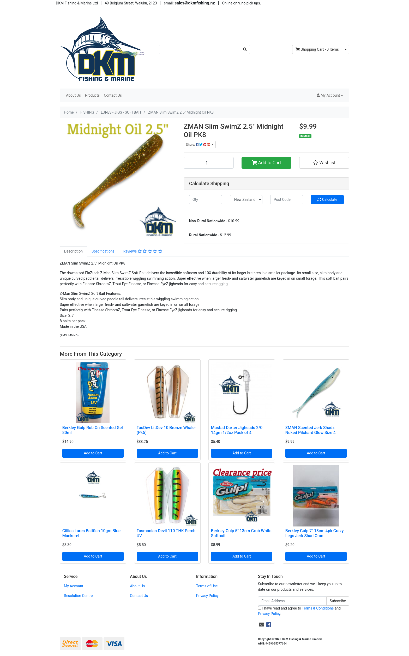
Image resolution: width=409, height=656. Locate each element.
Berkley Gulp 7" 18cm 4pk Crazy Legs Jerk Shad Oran (314, 533)
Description (73, 251)
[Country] (246, 199)
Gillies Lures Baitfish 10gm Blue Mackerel (91, 533)
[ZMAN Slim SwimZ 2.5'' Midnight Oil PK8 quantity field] (209, 162)
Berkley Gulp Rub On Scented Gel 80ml (92, 430)
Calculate (327, 199)
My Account (73, 586)
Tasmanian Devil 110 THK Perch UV (166, 533)
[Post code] (286, 199)
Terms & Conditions (318, 608)
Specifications (103, 251)
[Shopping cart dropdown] (345, 49)
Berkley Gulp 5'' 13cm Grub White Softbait (241, 533)
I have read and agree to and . (299, 611)
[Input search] (199, 49)
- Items (317, 49)
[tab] (73, 251)
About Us (73, 95)
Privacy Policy (207, 596)
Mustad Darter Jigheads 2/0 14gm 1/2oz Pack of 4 (236, 430)
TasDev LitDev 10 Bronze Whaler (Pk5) (166, 430)
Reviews (142, 251)
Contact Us (113, 95)
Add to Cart (266, 162)
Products (92, 95)
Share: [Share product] (198, 145)
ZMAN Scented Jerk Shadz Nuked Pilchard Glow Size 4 (310, 430)
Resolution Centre (78, 596)
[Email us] (261, 625)
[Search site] (245, 49)
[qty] (205, 199)
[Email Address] (292, 601)
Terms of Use (207, 586)
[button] (330, 95)
